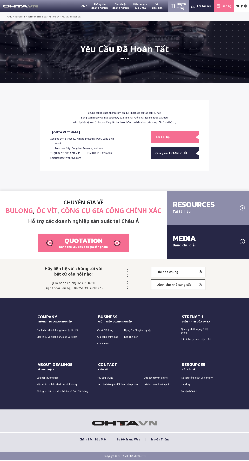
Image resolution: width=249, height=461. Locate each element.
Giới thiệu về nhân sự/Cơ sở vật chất (57, 337)
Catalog (185, 385)
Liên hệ (226, 6)
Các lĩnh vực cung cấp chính (196, 340)
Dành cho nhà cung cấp (179, 286)
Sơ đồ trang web (128, 440)
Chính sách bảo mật (92, 440)
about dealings (65, 367)
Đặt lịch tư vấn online (156, 378)
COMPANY (65, 320)
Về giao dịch (157, 6)
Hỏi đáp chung (179, 273)
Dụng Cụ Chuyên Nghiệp (137, 331)
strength (197, 320)
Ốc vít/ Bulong (105, 331)
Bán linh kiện (131, 337)
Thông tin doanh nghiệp (99, 6)
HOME (83, 6)
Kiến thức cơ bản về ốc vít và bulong (57, 385)
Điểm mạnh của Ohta (140, 6)
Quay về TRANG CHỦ (177, 153)
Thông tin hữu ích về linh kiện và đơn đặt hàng (62, 392)
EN (237, 6)
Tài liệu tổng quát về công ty (197, 378)
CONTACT (138, 367)
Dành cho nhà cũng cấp (157, 385)
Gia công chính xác (107, 337)
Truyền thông (181, 6)
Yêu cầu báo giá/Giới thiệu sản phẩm (117, 385)
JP (242, 6)
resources (197, 367)
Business (138, 320)
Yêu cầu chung (105, 378)
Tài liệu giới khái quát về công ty (43, 16)
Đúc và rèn (103, 344)
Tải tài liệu (204, 6)
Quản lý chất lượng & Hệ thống (194, 331)
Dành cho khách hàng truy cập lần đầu (58, 331)
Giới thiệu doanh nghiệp (120, 6)
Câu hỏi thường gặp (47, 378)
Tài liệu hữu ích (189, 392)
